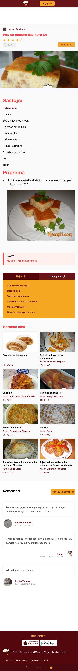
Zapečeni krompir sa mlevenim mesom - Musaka (20, 456)
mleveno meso (29, 260)
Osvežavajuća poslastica (21, 312)
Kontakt (64, 652)
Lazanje (20, 385)
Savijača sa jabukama (20, 349)
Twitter (17, 660)
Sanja (60, 554)
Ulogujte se (47, 3)
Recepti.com (6, 652)
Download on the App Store (30, 643)
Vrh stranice (38, 635)
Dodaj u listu (66, 44)
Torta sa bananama (18, 296)
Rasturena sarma (20, 420)
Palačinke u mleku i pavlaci (22, 301)
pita (13, 260)
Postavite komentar (63, 491)
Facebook (8, 660)
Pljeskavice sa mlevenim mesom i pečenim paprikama (57, 456)
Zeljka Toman (22, 581)
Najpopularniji (57, 276)
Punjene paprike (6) (57, 385)
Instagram (35, 660)
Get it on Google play (48, 643)
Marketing (55, 652)
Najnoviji (20, 276)
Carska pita (13, 290)
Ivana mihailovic (23, 522)
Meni (39, 667)
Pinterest (44, 660)
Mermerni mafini (16, 306)
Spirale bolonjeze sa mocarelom (57, 349)
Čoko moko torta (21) (18, 285)
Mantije (57, 420)
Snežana (21, 29)
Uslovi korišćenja (42, 652)
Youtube (25, 660)
